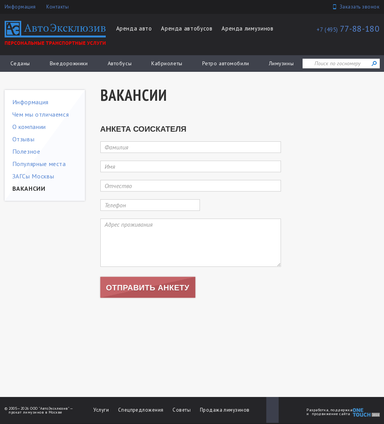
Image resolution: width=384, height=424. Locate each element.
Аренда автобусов (186, 28)
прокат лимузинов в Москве (35, 412)
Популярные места (39, 164)
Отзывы (23, 139)
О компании (29, 127)
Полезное (26, 151)
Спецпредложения (141, 410)
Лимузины (281, 63)
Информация (20, 6)
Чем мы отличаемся (40, 114)
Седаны (20, 63)
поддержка (341, 409)
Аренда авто (134, 28)
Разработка (317, 409)
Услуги (101, 410)
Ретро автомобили (225, 63)
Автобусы (120, 63)
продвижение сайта (331, 413)
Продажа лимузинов (225, 410)
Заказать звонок (360, 6)
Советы (182, 410)
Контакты (57, 6)
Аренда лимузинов (247, 28)
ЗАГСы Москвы (33, 176)
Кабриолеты (167, 63)
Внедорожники (69, 63)
